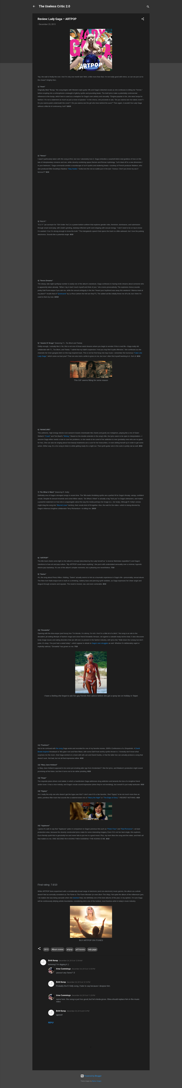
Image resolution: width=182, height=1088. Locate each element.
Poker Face (112, 829)
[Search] (148, 7)
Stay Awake (72, 169)
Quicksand (62, 294)
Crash (47, 436)
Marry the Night (94, 798)
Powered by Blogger (91, 1076)
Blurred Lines (62, 505)
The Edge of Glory (111, 798)
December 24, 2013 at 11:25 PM (83, 995)
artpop (69, 949)
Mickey (66, 436)
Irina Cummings (63, 969)
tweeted (76, 898)
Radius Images (96, 1081)
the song (59, 748)
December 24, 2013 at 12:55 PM (83, 969)
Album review (57, 949)
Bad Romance (126, 829)
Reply (51, 1023)
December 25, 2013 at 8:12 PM (78, 1011)
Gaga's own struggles (100, 643)
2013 (46, 949)
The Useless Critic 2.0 (54, 6)
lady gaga (92, 949)
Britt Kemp (53, 960)
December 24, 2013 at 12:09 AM (70, 961)
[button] (142, 19)
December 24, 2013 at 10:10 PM (78, 982)
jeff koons (80, 949)
